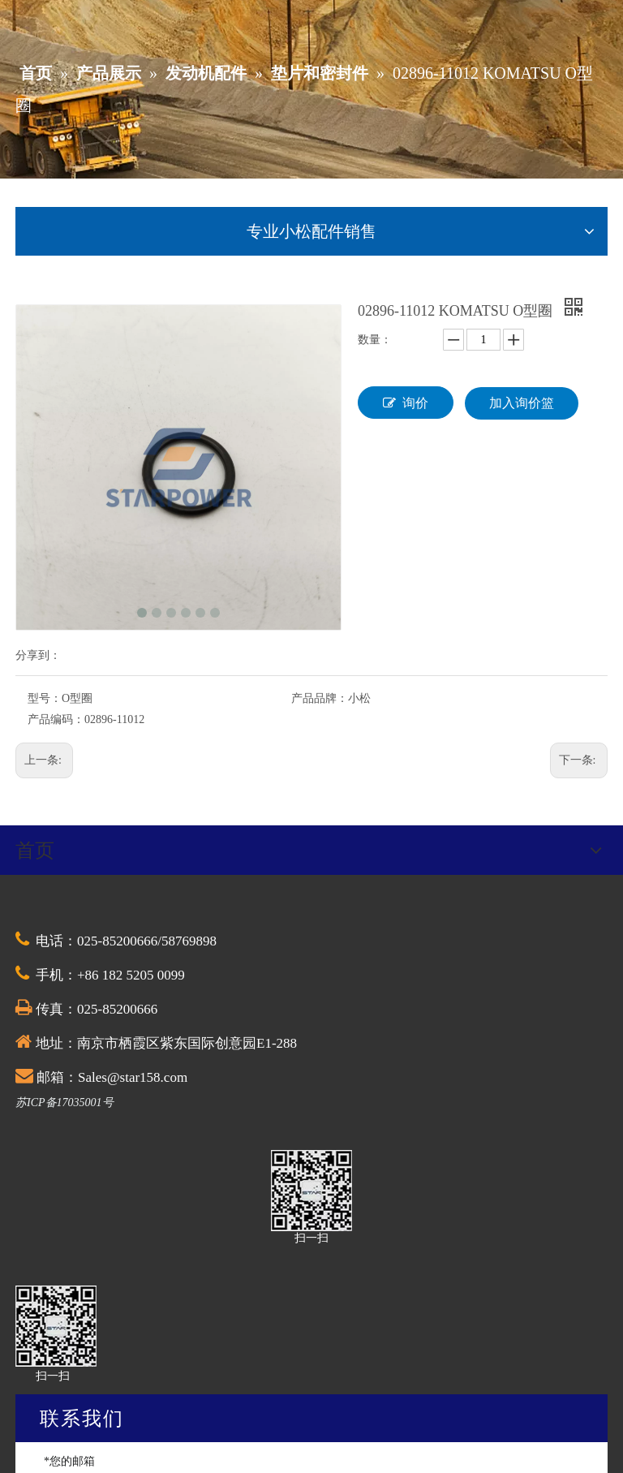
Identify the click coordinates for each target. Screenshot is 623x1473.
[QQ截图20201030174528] (311, 1190)
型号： (45, 698)
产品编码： (56, 719)
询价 (405, 402)
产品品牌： (319, 698)
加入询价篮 (521, 403)
